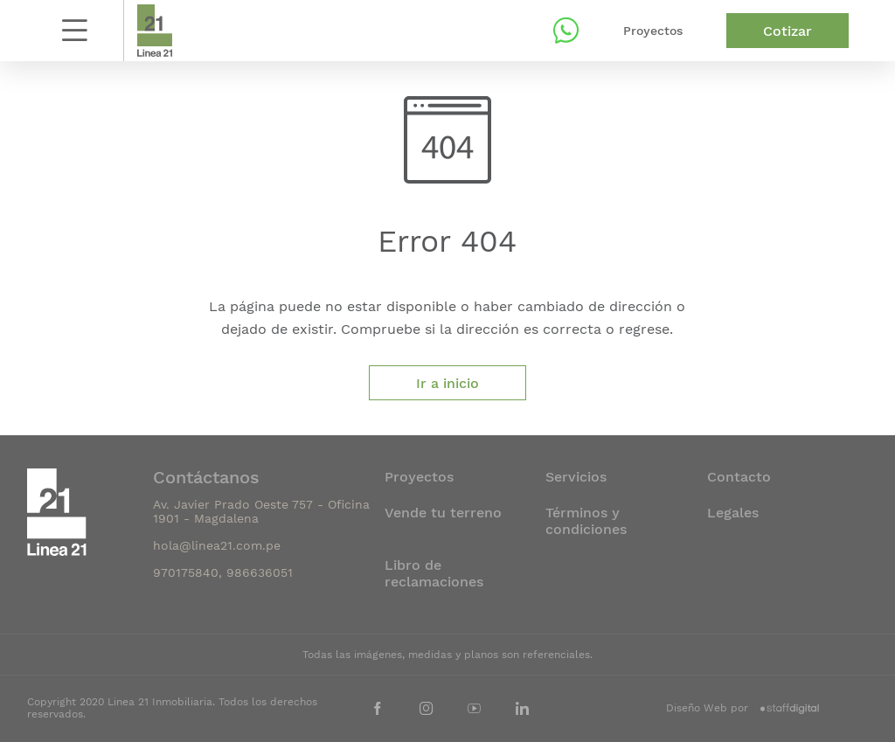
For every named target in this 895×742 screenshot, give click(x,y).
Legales (733, 512)
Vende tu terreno (443, 512)
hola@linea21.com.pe (217, 545)
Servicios (576, 476)
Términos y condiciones (586, 520)
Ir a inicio (447, 383)
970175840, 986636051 (223, 572)
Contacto (739, 476)
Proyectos (653, 31)
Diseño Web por (742, 708)
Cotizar (787, 31)
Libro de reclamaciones (434, 573)
